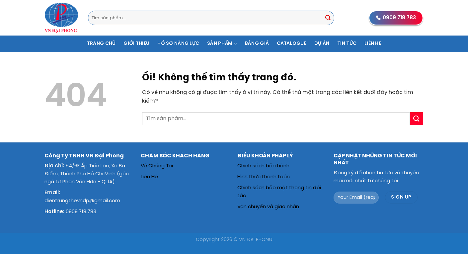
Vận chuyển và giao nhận (268, 207)
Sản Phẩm (222, 44)
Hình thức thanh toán (263, 177)
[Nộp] (328, 18)
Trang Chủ (101, 43)
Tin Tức (346, 43)
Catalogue (291, 43)
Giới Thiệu (136, 43)
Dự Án (321, 43)
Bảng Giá (257, 43)
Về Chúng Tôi (157, 166)
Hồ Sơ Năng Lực (178, 43)
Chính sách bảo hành (263, 166)
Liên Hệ (372, 43)
